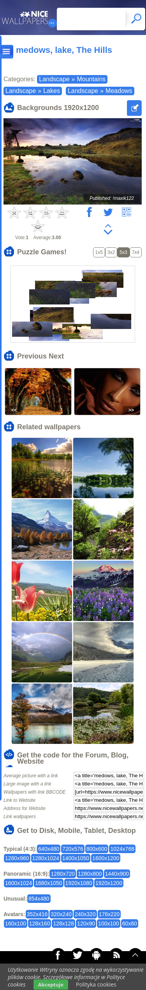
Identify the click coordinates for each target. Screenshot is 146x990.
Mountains (91, 79)
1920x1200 (108, 883)
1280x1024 (45, 858)
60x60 (129, 923)
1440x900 (117, 874)
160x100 (15, 923)
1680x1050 (48, 883)
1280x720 (63, 874)
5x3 (123, 252)
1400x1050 (75, 858)
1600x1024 (18, 883)
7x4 (135, 252)
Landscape (54, 79)
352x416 (37, 914)
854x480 (38, 899)
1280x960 (17, 858)
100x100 (108, 923)
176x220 (109, 914)
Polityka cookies (96, 984)
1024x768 (122, 849)
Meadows (119, 90)
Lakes (51, 90)
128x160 (39, 923)
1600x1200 (105, 858)
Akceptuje (50, 984)
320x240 (61, 914)
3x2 (111, 252)
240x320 (85, 914)
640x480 (48, 849)
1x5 (99, 252)
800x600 (96, 849)
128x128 (63, 923)
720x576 (72, 849)
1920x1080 (78, 883)
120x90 (86, 923)
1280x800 (90, 874)
